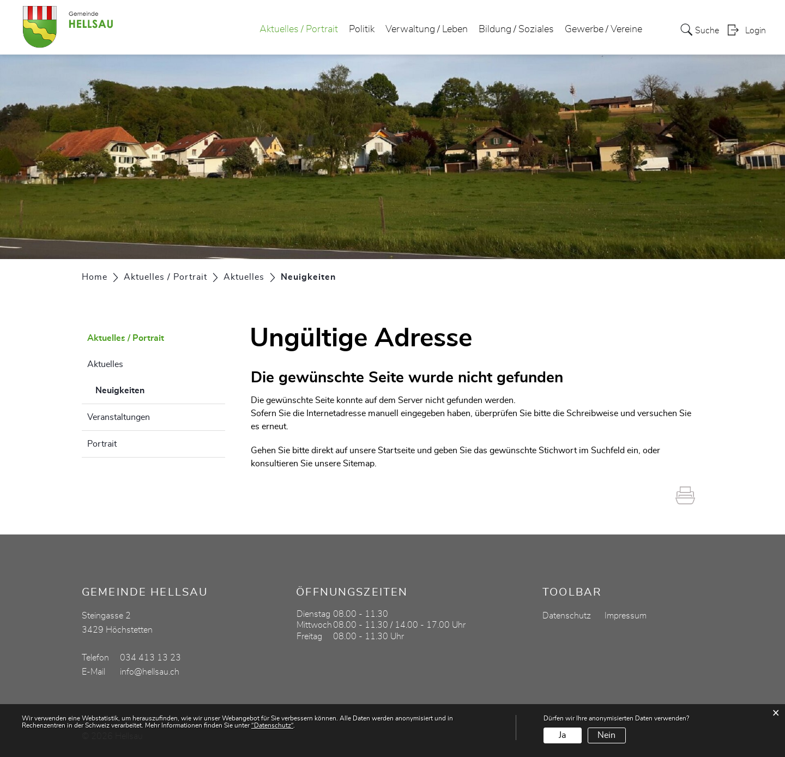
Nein (606, 735)
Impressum (626, 615)
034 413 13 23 (150, 657)
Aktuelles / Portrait (298, 29)
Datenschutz (566, 615)
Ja (562, 735)
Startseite (396, 450)
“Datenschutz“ (272, 725)
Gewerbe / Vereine (603, 29)
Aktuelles (105, 364)
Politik (362, 29)
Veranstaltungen (118, 417)
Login (755, 30)
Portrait (102, 444)
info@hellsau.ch (149, 672)
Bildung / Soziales (516, 29)
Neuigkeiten (147, 389)
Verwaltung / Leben (426, 29)
